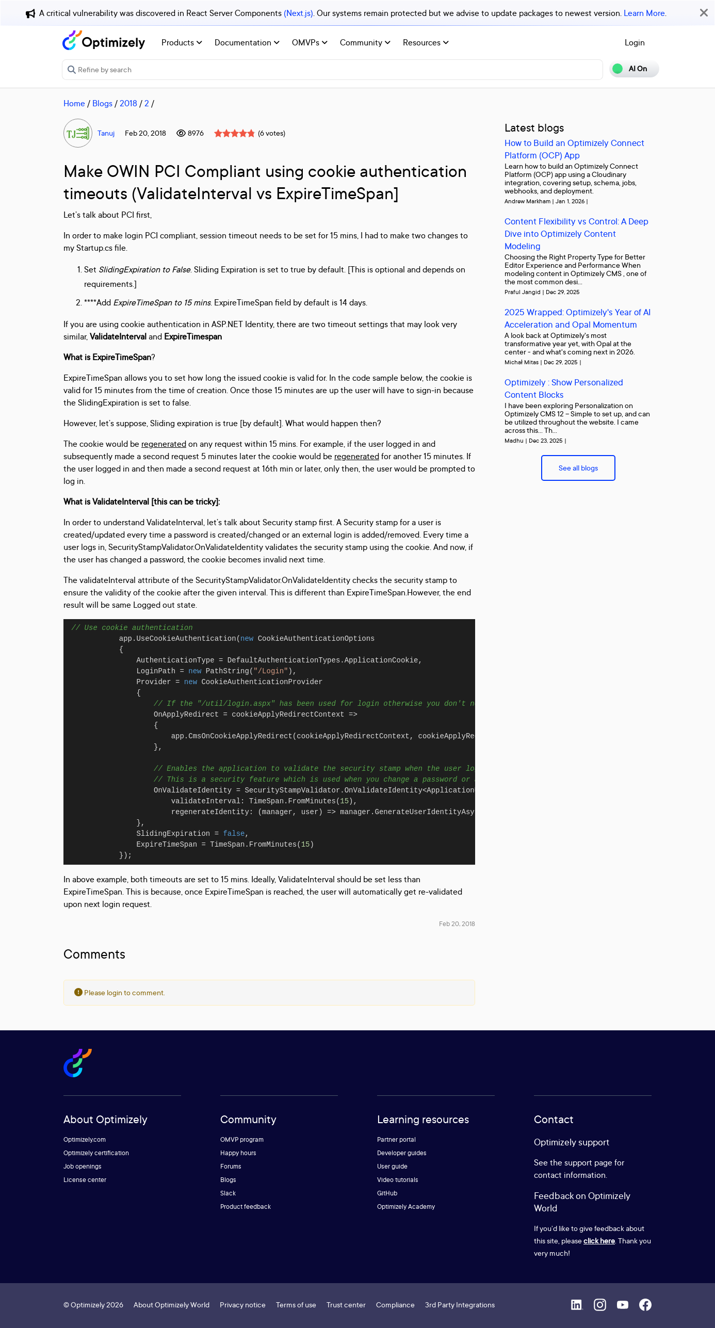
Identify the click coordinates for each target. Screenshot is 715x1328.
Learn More (644, 13)
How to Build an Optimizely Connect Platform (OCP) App (574, 149)
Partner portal (396, 1139)
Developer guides (402, 1152)
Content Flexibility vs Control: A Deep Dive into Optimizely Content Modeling (576, 233)
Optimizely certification (96, 1152)
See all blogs (578, 468)
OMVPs (310, 42)
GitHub (387, 1193)
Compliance (395, 1304)
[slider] (234, 133)
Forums (230, 1166)
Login (635, 42)
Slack (228, 1193)
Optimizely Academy (406, 1206)
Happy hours (238, 1152)
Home (74, 103)
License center (84, 1179)
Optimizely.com (84, 1139)
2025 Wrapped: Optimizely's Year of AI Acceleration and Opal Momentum (578, 318)
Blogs (102, 103)
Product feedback (245, 1206)
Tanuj (106, 133)
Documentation (247, 42)
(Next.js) (298, 13)
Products (181, 42)
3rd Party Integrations (460, 1304)
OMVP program (242, 1139)
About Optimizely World (171, 1304)
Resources (426, 42)
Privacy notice (243, 1304)
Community (365, 42)
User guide (392, 1166)
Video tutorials (397, 1179)
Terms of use (296, 1304)
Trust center (346, 1304)
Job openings (82, 1166)
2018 (128, 103)
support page (588, 1162)
